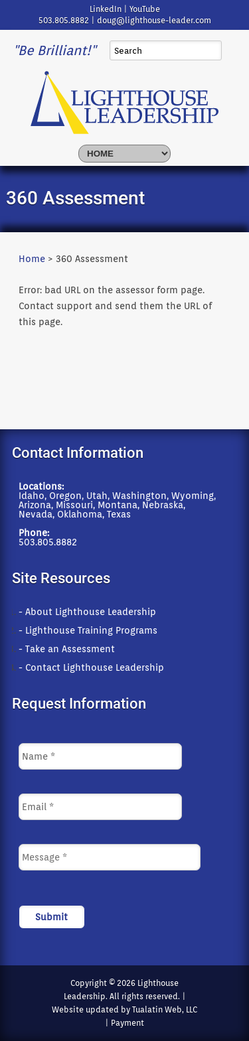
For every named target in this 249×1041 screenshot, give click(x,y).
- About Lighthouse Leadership (87, 611)
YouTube (144, 9)
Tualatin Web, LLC (164, 1009)
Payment (127, 1023)
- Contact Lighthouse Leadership (91, 667)
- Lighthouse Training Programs (88, 630)
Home (32, 258)
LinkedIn (106, 9)
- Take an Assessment (67, 649)
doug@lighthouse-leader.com (154, 20)
